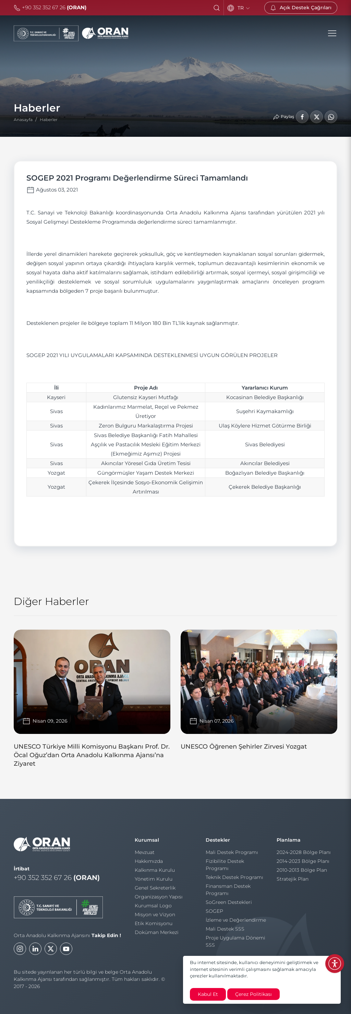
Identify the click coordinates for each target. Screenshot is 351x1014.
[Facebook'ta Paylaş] (302, 116)
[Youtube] (66, 954)
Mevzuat (145, 855)
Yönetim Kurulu (153, 882)
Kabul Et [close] (208, 994)
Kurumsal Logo (153, 908)
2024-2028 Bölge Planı (304, 855)
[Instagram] (20, 954)
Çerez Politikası (253, 994)
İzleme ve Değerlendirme (236, 923)
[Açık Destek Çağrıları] (300, 8)
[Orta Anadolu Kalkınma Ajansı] (71, 33)
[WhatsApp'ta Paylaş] (331, 116)
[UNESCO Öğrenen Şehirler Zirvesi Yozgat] (259, 693)
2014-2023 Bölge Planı (303, 864)
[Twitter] (51, 954)
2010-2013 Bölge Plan (302, 873)
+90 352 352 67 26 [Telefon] (50, 7)
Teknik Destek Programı (234, 880)
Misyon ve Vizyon (155, 917)
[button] (216, 7)
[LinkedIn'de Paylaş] (316, 116)
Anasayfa (23, 119)
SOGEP (214, 914)
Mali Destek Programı (232, 855)
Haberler (49, 119)
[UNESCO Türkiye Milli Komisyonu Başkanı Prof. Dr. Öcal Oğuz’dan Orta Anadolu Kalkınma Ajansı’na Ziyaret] (92, 701)
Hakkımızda (149, 864)
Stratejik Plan (292, 882)
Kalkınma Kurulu (155, 873)
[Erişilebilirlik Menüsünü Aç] (334, 963)
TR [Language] (244, 8)
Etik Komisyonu (153, 926)
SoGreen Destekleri (229, 905)
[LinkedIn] (35, 954)
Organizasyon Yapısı (159, 899)
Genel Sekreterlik (155, 890)
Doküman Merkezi (157, 935)
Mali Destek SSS (225, 932)
